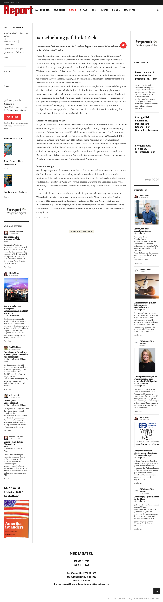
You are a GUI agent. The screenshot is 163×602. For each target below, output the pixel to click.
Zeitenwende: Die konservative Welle (12, 238)
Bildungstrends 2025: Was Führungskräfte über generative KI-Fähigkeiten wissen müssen (145, 380)
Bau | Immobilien (42, 10)
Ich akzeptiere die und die (15, 105)
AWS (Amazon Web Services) (146, 342)
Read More (7, 267)
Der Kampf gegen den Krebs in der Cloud (146, 498)
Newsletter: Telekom (15, 52)
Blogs (115, 10)
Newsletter (129, 10)
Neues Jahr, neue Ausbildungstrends (142, 230)
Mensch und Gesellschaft (13, 449)
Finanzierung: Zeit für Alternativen (13, 443)
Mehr (93, 10)
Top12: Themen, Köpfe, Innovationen (13, 162)
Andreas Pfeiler (14, 395)
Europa (6, 446)
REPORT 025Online (81, 580)
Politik (6, 241)
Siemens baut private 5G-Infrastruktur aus (145, 149)
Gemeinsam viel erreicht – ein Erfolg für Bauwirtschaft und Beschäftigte (16, 354)
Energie (72, 10)
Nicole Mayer (14, 273)
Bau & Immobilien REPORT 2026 (81, 577)
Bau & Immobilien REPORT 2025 (81, 573)
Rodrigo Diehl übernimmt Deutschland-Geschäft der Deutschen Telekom (146, 124)
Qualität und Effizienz (11, 315)
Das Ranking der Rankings (15, 192)
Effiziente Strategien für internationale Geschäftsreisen (145, 305)
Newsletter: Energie (14, 48)
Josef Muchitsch (15, 347)
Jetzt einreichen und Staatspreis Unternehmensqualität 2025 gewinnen (16, 310)
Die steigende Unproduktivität (11, 401)
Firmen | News (140, 233)
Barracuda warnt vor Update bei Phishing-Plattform (146, 75)
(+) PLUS (83, 10)
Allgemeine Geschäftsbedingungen (92, 584)
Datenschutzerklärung (16, 110)
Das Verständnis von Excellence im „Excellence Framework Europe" (145, 453)
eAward (104, 10)
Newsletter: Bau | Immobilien (11, 43)
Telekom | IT (59, 10)
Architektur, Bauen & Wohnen (15, 359)
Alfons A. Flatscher (16, 231)
